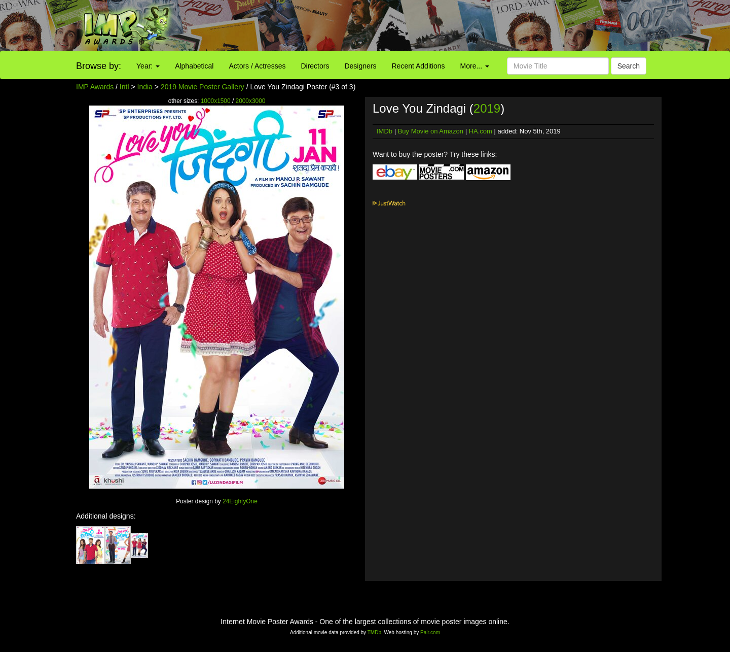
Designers (360, 66)
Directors (315, 66)
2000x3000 (251, 101)
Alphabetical (194, 66)
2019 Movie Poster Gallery (202, 87)
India (145, 87)
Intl (124, 87)
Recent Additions (418, 66)
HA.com (480, 131)
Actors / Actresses (257, 66)
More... (474, 66)
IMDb (384, 131)
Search (628, 66)
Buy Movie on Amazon (430, 131)
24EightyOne (240, 501)
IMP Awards (95, 87)
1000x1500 (216, 101)
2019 (486, 108)
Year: (148, 66)
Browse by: (98, 66)
